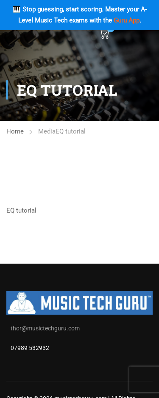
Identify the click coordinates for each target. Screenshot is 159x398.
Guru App (126, 20)
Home (15, 131)
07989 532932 (30, 347)
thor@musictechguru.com (45, 328)
